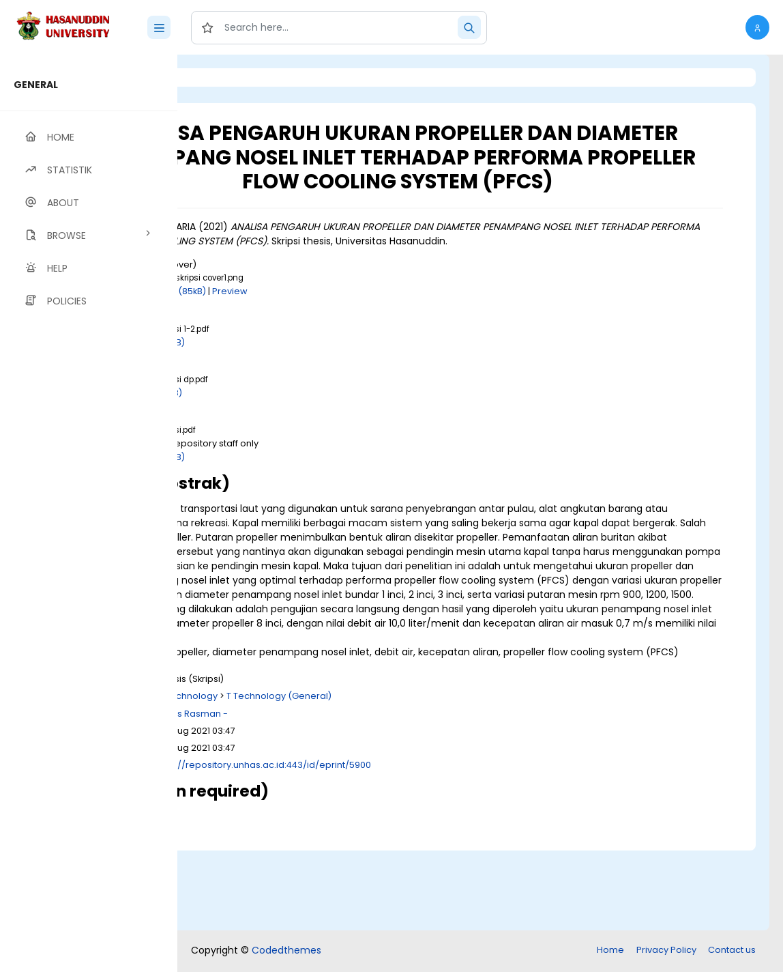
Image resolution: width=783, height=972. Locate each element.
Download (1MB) (298, 431)
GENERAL (36, 84)
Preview (381, 330)
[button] (757, 27)
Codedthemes (286, 951)
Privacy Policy (666, 951)
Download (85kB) (319, 330)
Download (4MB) (299, 495)
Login (235, 77)
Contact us (732, 951)
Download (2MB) (299, 380)
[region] (88, 513)
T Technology (339, 778)
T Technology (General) (430, 778)
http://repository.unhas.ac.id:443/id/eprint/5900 (416, 847)
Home (610, 951)
